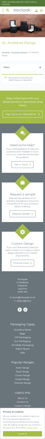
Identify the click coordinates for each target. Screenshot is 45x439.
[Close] (43, 409)
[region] (22, 423)
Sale (22, 353)
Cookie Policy (32, 428)
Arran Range (22, 368)
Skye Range (22, 371)
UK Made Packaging (22, 345)
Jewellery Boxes (22, 330)
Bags (22, 333)
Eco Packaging (22, 341)
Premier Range (22, 383)
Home (23, 10)
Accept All (22, 434)
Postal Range (22, 379)
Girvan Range (22, 375)
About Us (22, 398)
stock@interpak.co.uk (23, 297)
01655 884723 (24, 301)
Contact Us (22, 402)
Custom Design (22, 406)
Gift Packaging (23, 337)
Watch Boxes (22, 349)
